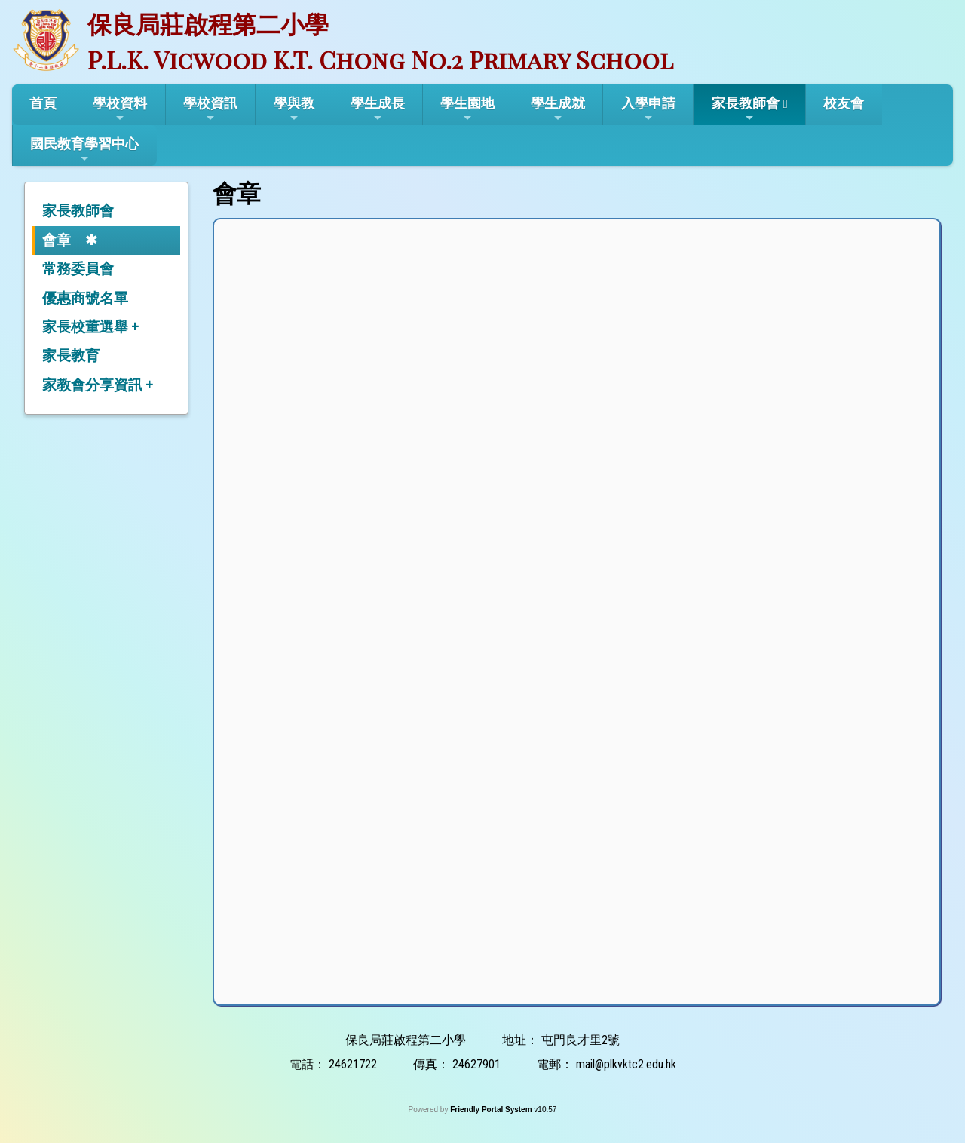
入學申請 (648, 109)
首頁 (43, 103)
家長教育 (71, 355)
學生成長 (378, 109)
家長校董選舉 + (90, 327)
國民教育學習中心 (84, 150)
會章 (56, 240)
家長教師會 (746, 109)
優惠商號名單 (85, 298)
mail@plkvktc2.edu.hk (626, 1064)
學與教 (294, 109)
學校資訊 (210, 109)
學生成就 (558, 109)
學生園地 (467, 109)
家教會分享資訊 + (97, 385)
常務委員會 (78, 268)
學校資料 (120, 109)
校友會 (843, 103)
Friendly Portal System (492, 1109)
